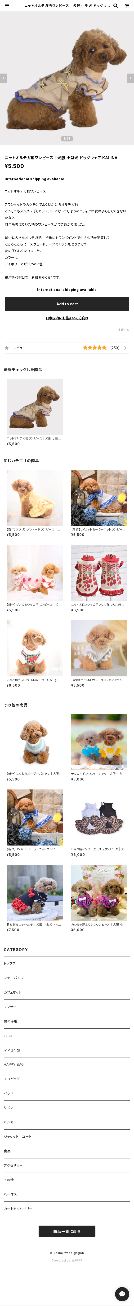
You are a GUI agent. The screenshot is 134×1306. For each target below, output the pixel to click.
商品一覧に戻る (67, 1231)
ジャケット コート (18, 1137)
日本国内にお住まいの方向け (67, 318)
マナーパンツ (14, 978)
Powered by (67, 1260)
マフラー (10, 1007)
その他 (9, 1180)
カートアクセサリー (18, 1209)
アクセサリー (13, 1165)
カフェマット (13, 992)
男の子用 (11, 1021)
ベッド (8, 1093)
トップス (10, 963)
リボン (8, 1108)
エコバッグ (12, 1079)
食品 (7, 1151)
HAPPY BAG (14, 1064)
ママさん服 (12, 1050)
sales (8, 1036)
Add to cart (67, 304)
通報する (123, 330)
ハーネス (10, 1194)
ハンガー (10, 1122)
